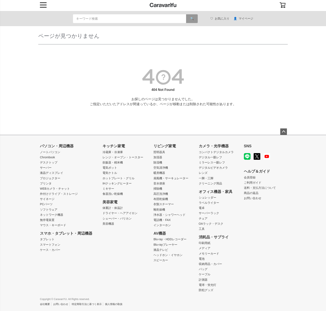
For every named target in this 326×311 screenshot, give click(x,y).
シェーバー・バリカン (117, 218)
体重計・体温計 (112, 208)
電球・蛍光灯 (207, 285)
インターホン (162, 225)
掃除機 (157, 188)
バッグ (203, 269)
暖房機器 (159, 172)
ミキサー (108, 188)
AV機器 (159, 233)
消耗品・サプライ (214, 237)
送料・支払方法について (260, 187)
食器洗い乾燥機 (112, 193)
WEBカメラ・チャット (55, 188)
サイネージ (47, 199)
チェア (203, 218)
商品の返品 (251, 193)
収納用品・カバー (210, 264)
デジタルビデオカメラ (213, 167)
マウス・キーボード (53, 225)
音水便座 (159, 183)
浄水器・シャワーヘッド (169, 214)
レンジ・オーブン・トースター (122, 157)
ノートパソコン (50, 152)
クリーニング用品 (210, 183)
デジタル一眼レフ (210, 157)
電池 (202, 258)
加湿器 (157, 157)
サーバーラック (209, 213)
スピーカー (160, 260)
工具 (202, 229)
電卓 (202, 208)
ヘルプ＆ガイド (257, 171)
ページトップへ (283, 131)
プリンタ (46, 183)
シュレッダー (207, 197)
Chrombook (47, 157)
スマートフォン (50, 244)
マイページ (243, 18)
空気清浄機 (160, 167)
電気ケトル (109, 172)
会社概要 (45, 304)
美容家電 (109, 202)
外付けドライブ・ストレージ (59, 193)
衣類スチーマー (163, 204)
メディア (204, 248)
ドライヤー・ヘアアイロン (119, 213)
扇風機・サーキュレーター (170, 178)
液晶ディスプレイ (51, 172)
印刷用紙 (204, 243)
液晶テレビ (160, 249)
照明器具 (159, 152)
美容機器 (108, 223)
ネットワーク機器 (51, 214)
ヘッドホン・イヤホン (168, 255)
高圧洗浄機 (160, 193)
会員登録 (250, 177)
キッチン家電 (113, 146)
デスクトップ (48, 162)
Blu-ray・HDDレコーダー (169, 239)
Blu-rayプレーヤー (165, 244)
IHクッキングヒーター (117, 183)
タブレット (47, 239)
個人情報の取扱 (113, 304)
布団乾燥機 (160, 199)
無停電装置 (47, 220)
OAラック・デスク (211, 223)
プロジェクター (50, 178)
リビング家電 (164, 146)
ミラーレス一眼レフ (212, 162)
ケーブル (204, 274)
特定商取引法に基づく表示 (87, 304)
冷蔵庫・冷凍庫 (112, 152)
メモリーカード (209, 253)
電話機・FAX (161, 220)
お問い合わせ (252, 198)
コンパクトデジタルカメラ (216, 152)
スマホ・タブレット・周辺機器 (66, 233)
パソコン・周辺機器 (57, 146)
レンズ (203, 172)
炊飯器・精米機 (112, 162)
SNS (248, 146)
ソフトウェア (48, 209)
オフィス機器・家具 (215, 192)
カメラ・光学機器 (214, 146)
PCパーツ (46, 204)
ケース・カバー (50, 249)
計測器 (203, 279)
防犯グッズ (206, 290)
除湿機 (157, 162)
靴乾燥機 (159, 209)
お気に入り (219, 18)
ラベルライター (209, 202)
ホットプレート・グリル (118, 178)
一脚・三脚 (206, 178)
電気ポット (109, 167)
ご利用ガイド (252, 182)
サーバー (46, 167)
